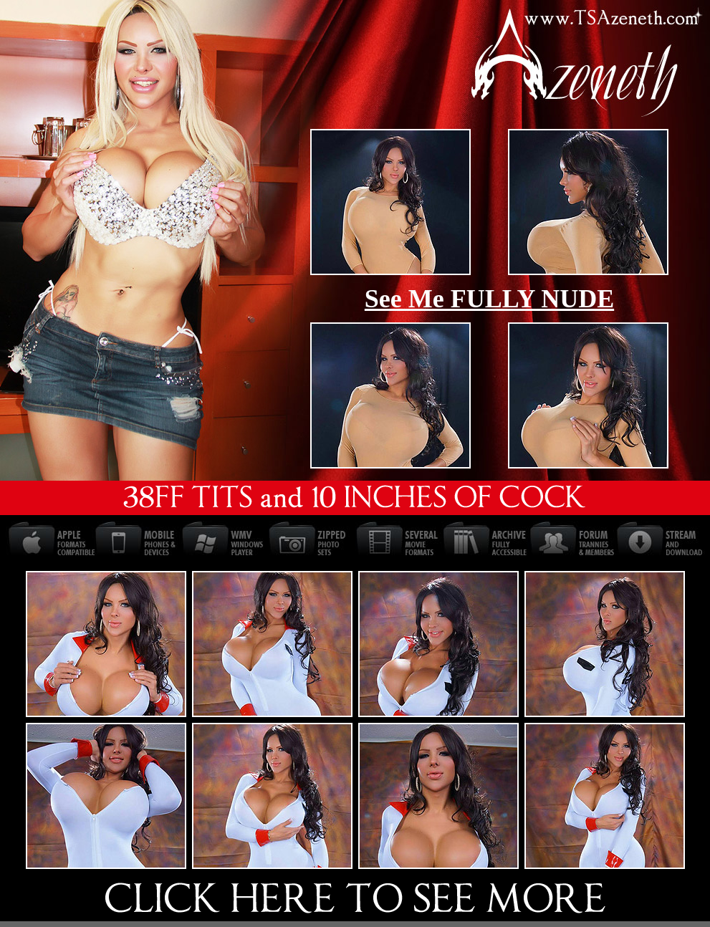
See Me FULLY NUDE (489, 298)
